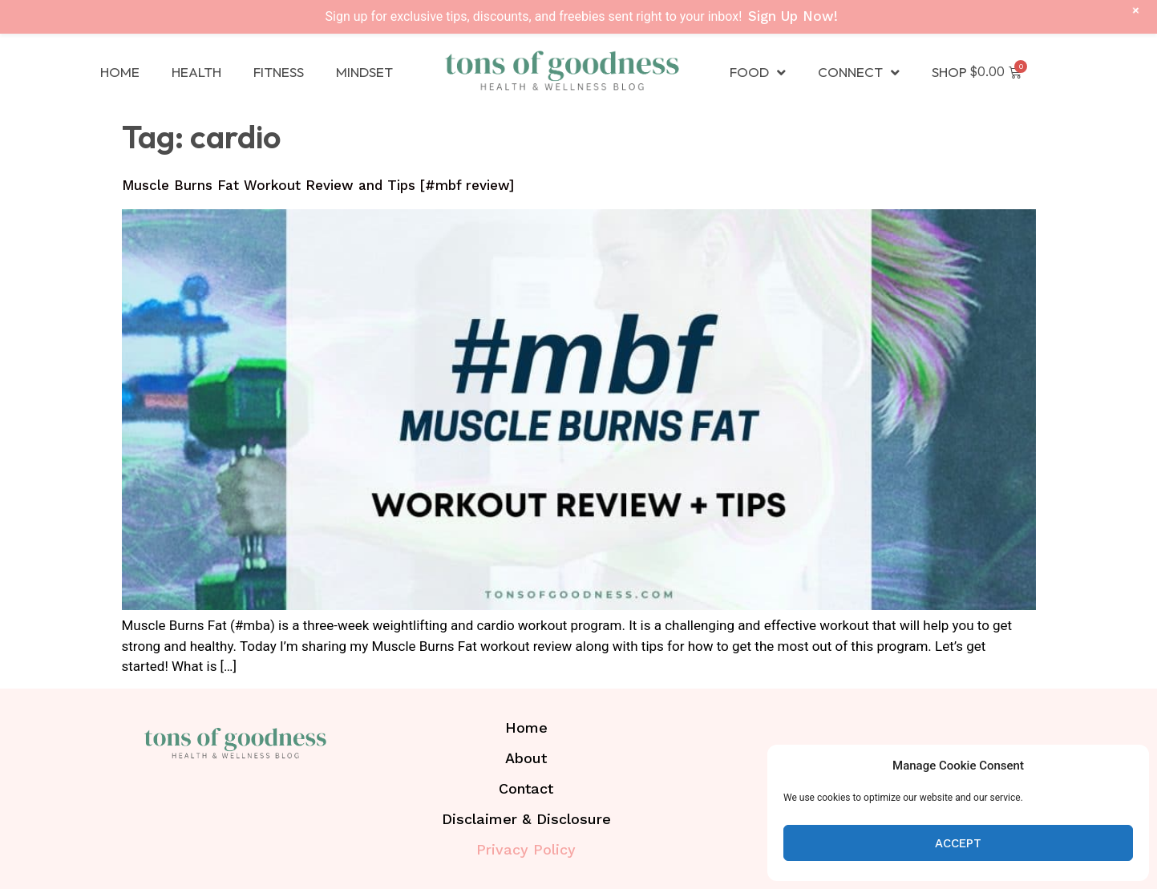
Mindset (364, 71)
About (526, 758)
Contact (526, 788)
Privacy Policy (526, 849)
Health (196, 71)
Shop (949, 71)
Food (758, 72)
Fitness (278, 71)
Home (120, 71)
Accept (958, 843)
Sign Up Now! (793, 16)
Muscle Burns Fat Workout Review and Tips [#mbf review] (318, 185)
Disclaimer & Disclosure (526, 818)
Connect (859, 72)
